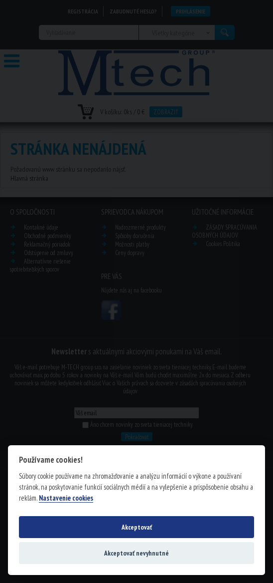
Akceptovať (137, 527)
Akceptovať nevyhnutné (136, 553)
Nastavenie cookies (66, 498)
